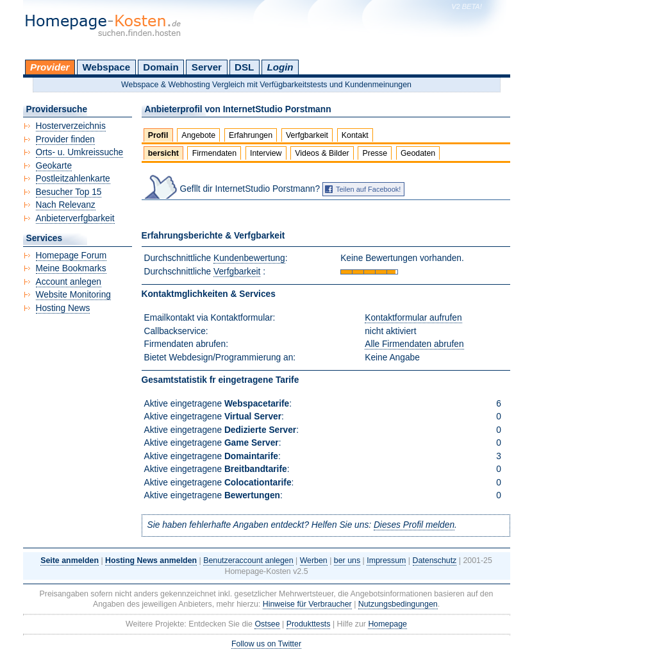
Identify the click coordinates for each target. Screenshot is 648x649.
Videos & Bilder (322, 153)
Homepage (387, 624)
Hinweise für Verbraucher (307, 604)
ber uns (347, 560)
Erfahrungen (250, 135)
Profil (158, 135)
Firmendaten (214, 153)
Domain (160, 67)
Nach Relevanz (66, 205)
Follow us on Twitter (266, 643)
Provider (49, 67)
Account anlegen (68, 282)
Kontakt (355, 135)
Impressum (386, 560)
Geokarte (54, 166)
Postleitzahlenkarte (73, 178)
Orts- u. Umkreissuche (80, 152)
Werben (314, 560)
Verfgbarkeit (307, 135)
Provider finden (65, 139)
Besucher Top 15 (69, 192)
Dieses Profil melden (414, 525)
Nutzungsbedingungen (398, 604)
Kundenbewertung (249, 258)
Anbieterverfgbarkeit (75, 218)
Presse (375, 153)
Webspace (107, 67)
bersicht (163, 153)
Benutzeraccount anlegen (248, 560)
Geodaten (418, 153)
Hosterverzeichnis (71, 126)
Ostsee (266, 624)
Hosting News (63, 308)
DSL (244, 67)
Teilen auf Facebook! (368, 189)
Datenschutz (435, 560)
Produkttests (309, 624)
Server (207, 67)
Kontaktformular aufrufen (413, 318)
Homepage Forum (71, 255)
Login (280, 67)
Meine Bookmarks (71, 268)
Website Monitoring (73, 294)
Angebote (198, 135)
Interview (266, 153)
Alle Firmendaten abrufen (414, 344)
